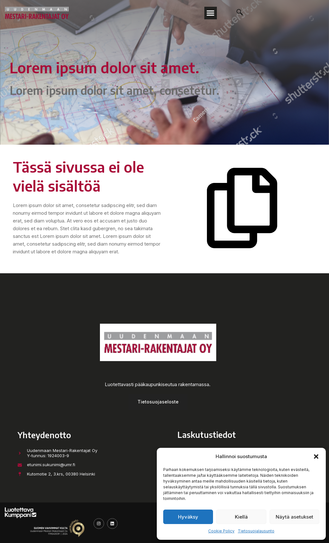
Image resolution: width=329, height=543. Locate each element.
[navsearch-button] (236, 12)
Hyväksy (188, 517)
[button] (316, 456)
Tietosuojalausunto (256, 531)
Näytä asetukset (294, 517)
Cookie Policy (221, 531)
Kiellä (241, 517)
